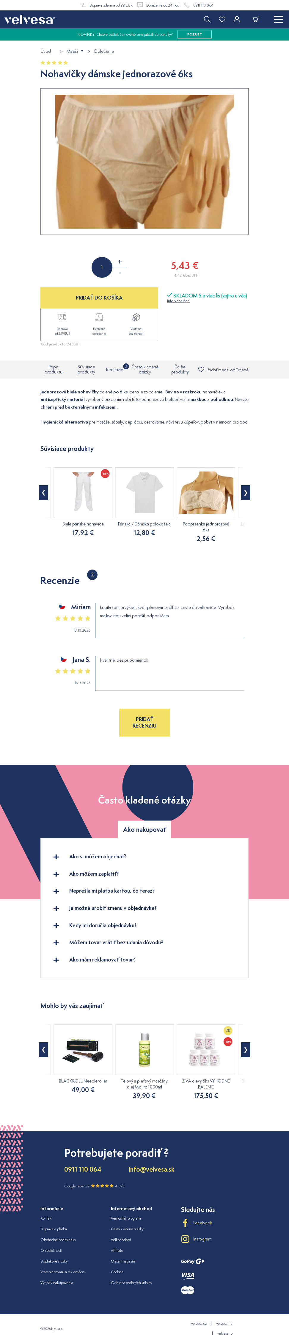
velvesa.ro (225, 1333)
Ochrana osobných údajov (131, 1282)
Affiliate (117, 1250)
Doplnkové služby (54, 1261)
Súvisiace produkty (86, 369)
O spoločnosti (51, 1250)
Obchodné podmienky (58, 1239)
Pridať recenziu (144, 722)
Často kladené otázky (144, 369)
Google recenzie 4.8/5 (94, 1186)
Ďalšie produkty (180, 369)
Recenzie (114, 367)
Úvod (45, 51)
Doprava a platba (53, 1229)
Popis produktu (53, 369)
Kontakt (46, 1218)
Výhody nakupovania (56, 1282)
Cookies (117, 1271)
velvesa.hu (224, 1323)
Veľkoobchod (121, 1239)
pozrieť (194, 34)
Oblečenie (104, 51)
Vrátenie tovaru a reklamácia (62, 1271)
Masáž (72, 51)
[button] (43, 492)
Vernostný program (126, 1218)
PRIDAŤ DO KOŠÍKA (99, 297)
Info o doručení (178, 300)
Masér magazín (123, 1261)
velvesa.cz (199, 1323)
